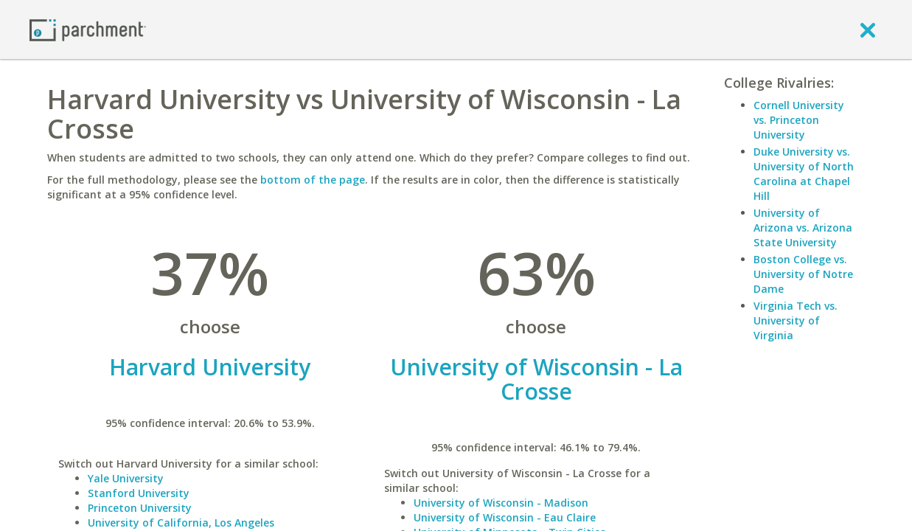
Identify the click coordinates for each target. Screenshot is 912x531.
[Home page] (87, 29)
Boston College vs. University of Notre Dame (803, 274)
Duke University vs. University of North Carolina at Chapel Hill (803, 174)
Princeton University (140, 508)
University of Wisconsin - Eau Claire (505, 517)
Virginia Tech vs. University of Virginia (795, 320)
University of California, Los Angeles (181, 523)
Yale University (126, 478)
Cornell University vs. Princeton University (798, 120)
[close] (868, 29)
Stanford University (138, 493)
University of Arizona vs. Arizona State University (802, 227)
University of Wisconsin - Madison (501, 503)
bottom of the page (312, 180)
